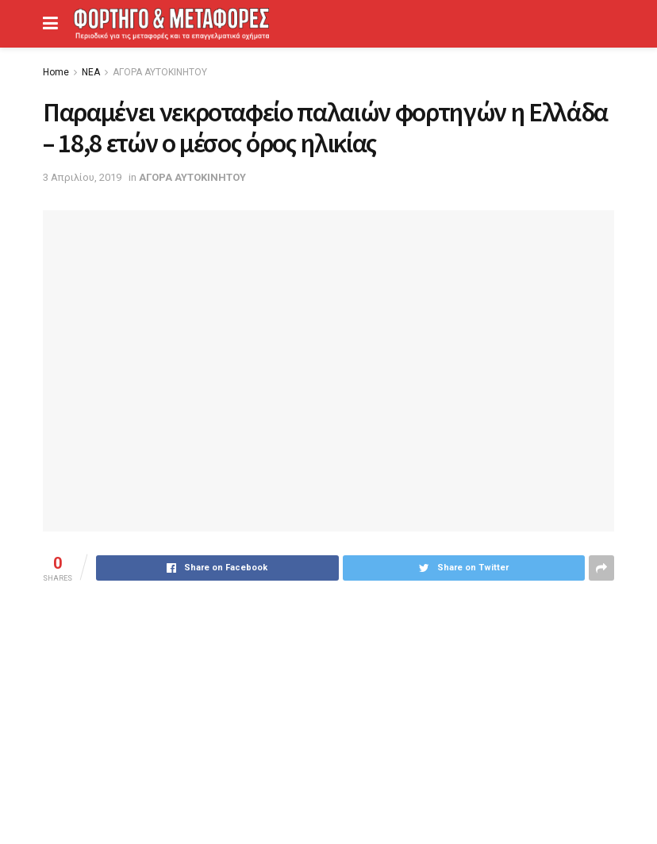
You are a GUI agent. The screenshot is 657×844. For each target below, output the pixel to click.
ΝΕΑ (91, 72)
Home (56, 72)
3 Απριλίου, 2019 (82, 177)
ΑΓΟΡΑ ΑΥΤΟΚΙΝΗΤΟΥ (160, 72)
